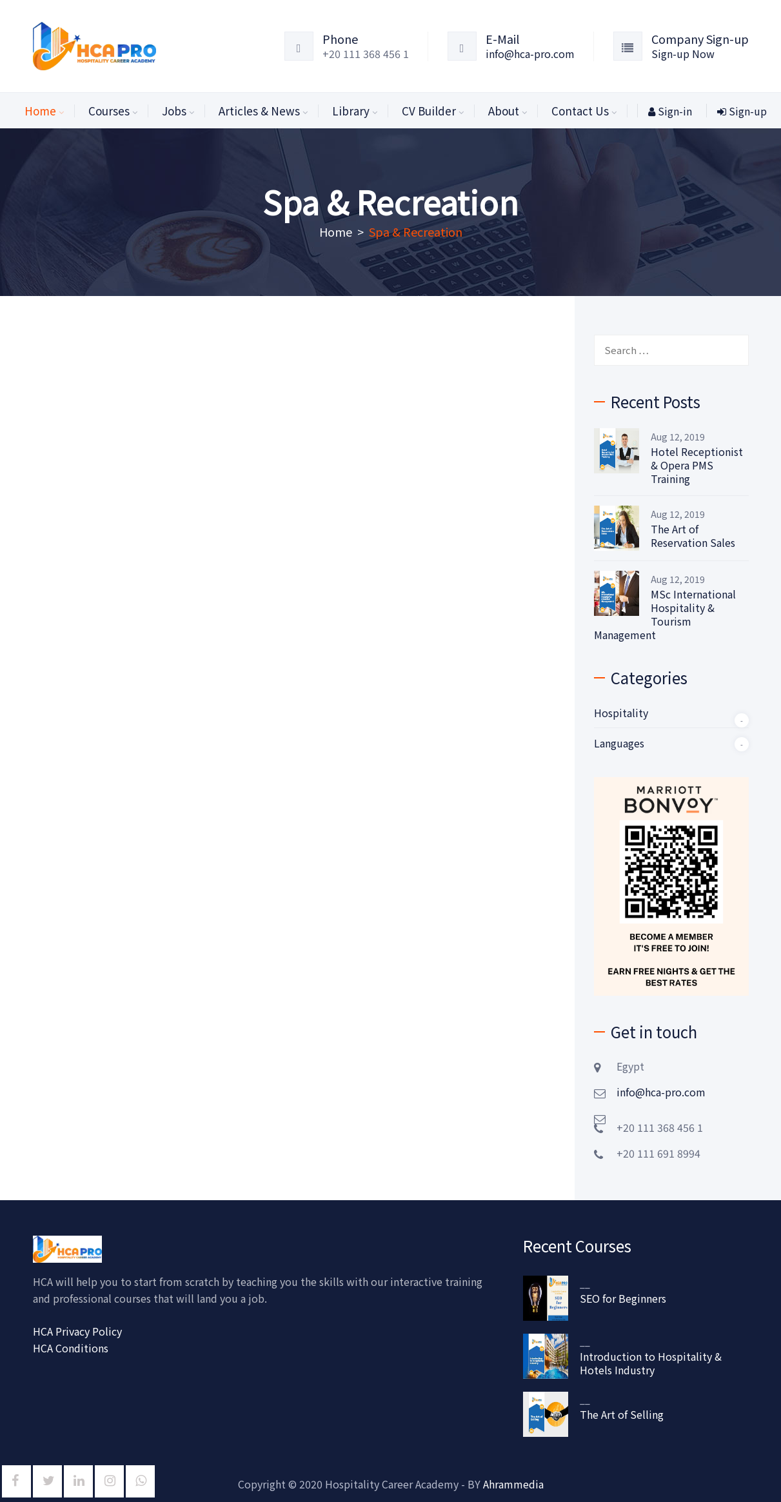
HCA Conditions (70, 1348)
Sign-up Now (683, 53)
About (503, 111)
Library (351, 111)
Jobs (174, 111)
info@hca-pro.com (530, 53)
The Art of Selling (622, 1414)
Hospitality (621, 712)
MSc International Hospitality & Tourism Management (665, 615)
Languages (619, 743)
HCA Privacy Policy (77, 1331)
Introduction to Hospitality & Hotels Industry (651, 1363)
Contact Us (580, 111)
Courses (109, 111)
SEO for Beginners (623, 1298)
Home (40, 111)
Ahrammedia (513, 1484)
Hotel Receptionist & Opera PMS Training (697, 465)
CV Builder (429, 111)
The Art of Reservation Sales (693, 535)
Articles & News (259, 111)
